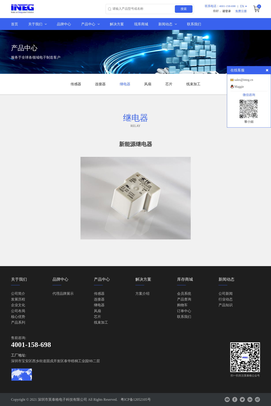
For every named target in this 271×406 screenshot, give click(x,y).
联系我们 (194, 24)
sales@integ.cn (243, 80)
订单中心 (184, 311)
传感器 (76, 84)
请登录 (226, 11)
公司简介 (18, 293)
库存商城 (185, 279)
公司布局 (18, 311)
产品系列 (18, 322)
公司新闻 (226, 293)
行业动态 (226, 299)
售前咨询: (18, 338)
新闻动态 (167, 24)
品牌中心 (64, 24)
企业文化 (18, 305)
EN (243, 6)
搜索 (184, 9)
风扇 (147, 84)
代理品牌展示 (63, 293)
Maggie (239, 86)
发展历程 (18, 299)
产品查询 (184, 299)
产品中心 (90, 24)
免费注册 (241, 11)
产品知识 (226, 305)
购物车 (182, 305)
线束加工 (193, 84)
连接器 (100, 84)
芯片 (168, 84)
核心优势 (18, 317)
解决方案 (117, 24)
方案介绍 (142, 293)
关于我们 (37, 24)
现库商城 (141, 24)
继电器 (125, 84)
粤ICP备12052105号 (136, 399)
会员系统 (184, 293)
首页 (14, 24)
